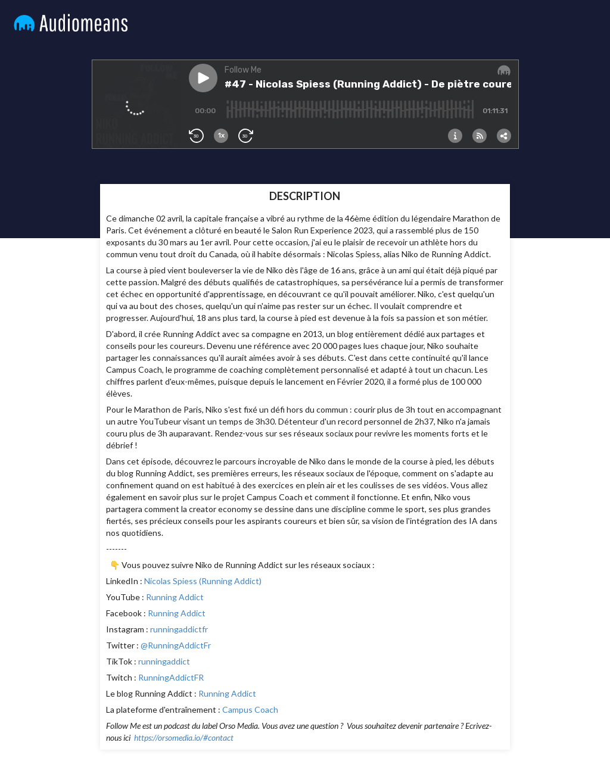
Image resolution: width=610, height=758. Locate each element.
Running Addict (175, 597)
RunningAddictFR (171, 677)
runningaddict (164, 661)
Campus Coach (250, 709)
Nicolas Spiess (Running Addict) (203, 581)
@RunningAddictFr (176, 645)
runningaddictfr (179, 629)
